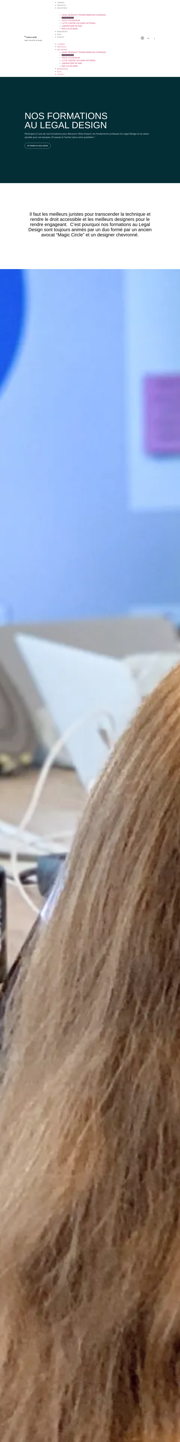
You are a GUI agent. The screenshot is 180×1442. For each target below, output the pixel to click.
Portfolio (61, 5)
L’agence (60, 2)
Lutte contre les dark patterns (78, 23)
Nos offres (62, 8)
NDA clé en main (70, 29)
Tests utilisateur (71, 20)
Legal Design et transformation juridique (84, 15)
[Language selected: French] (151, 38)
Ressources (62, 31)
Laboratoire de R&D (72, 26)
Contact (60, 37)
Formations (68, 18)
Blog (59, 34)
